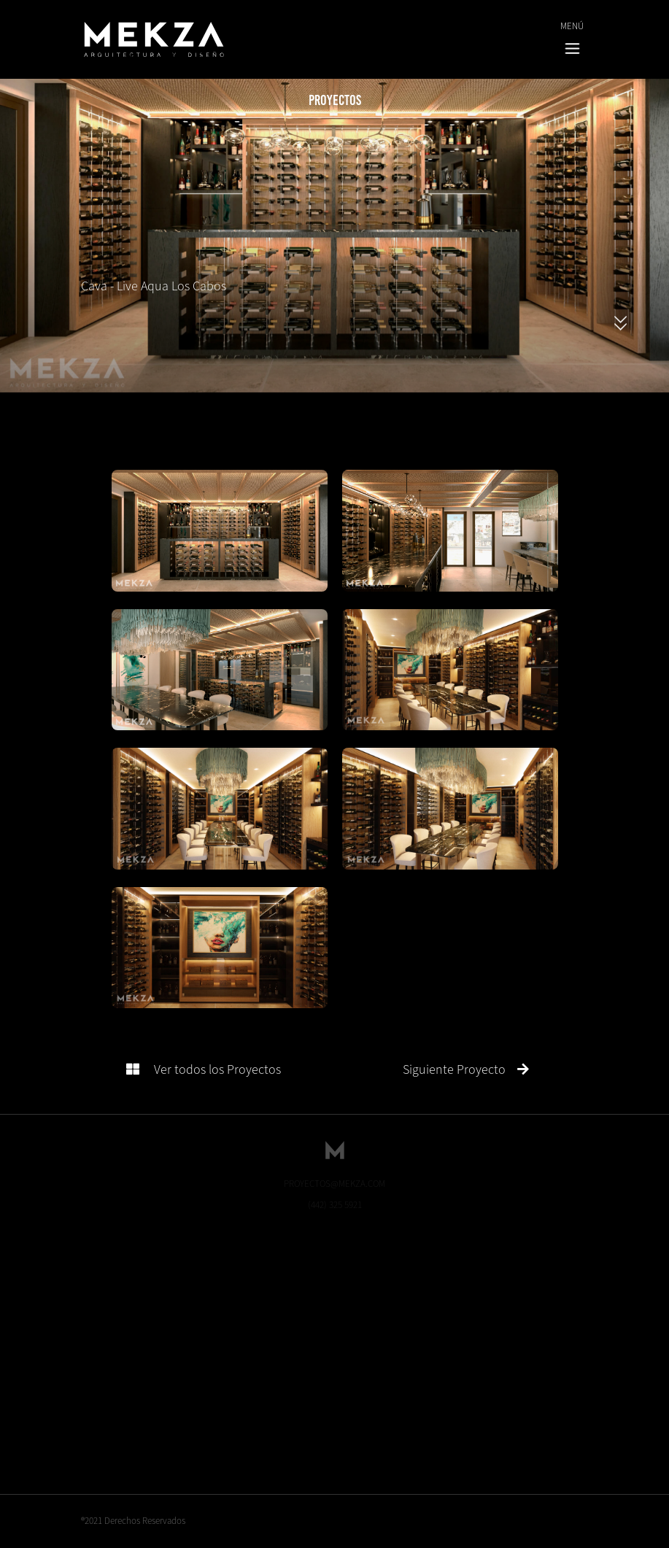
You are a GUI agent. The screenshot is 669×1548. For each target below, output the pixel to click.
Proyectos (335, 100)
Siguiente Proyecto (466, 1070)
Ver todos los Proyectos (203, 1070)
